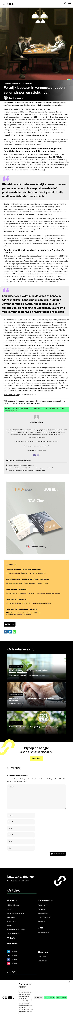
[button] (69, 2)
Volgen (14, 951)
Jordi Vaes (28, 675)
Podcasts (12, 943)
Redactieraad (42, 961)
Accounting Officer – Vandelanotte (16, 589)
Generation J (18, 98)
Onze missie (42, 957)
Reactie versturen (59, 854)
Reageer (10, 624)
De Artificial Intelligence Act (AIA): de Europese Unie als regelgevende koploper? (30, 468)
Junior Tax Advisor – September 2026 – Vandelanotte (21, 609)
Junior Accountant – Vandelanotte (16, 599)
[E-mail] (37, 455)
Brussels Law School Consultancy (17, 675)
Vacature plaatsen (44, 932)
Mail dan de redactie (34, 404)
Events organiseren (44, 917)
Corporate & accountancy (15, 913)
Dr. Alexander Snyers (11, 395)
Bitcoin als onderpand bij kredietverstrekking (21, 465)
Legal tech (10, 925)
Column (9, 909)
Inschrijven (36, 758)
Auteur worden (43, 905)
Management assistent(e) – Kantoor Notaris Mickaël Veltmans (23, 569)
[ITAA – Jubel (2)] (35, 554)
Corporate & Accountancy (22, 84)
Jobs (40, 927)
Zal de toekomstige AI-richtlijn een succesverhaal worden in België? (27, 470)
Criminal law (11, 917)
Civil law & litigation (13, 905)
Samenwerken (45, 900)
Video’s (11, 938)
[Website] (34, 455)
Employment (11, 921)
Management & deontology (16, 929)
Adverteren (41, 909)
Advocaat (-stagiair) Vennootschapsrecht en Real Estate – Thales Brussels (27, 579)
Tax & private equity (13, 933)
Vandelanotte (12, 703)
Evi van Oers (34, 675)
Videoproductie (43, 913)
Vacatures (41, 921)
